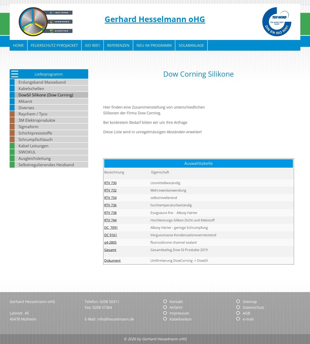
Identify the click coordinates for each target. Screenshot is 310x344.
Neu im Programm (154, 45)
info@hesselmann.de (115, 319)
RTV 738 (110, 213)
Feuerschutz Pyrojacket (54, 45)
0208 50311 (109, 301)
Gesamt (110, 250)
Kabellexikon (181, 319)
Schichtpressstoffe (35, 133)
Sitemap (250, 301)
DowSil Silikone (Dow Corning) (46, 95)
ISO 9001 (92, 45)
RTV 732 (110, 190)
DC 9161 (110, 235)
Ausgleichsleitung (35, 158)
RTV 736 (110, 205)
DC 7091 (111, 227)
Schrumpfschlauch (36, 139)
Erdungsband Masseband (42, 82)
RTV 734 (110, 197)
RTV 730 (110, 183)
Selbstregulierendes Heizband (46, 164)
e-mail (248, 319)
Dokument (112, 260)
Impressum (179, 313)
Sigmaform (28, 126)
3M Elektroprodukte (37, 120)
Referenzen (118, 45)
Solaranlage (191, 45)
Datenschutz (253, 307)
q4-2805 (110, 242)
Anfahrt (176, 307)
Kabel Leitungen (34, 146)
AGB (246, 313)
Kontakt (176, 301)
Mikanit (25, 101)
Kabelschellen (31, 88)
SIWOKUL (27, 152)
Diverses (26, 107)
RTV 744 (110, 220)
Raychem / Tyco (33, 114)
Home (18, 45)
